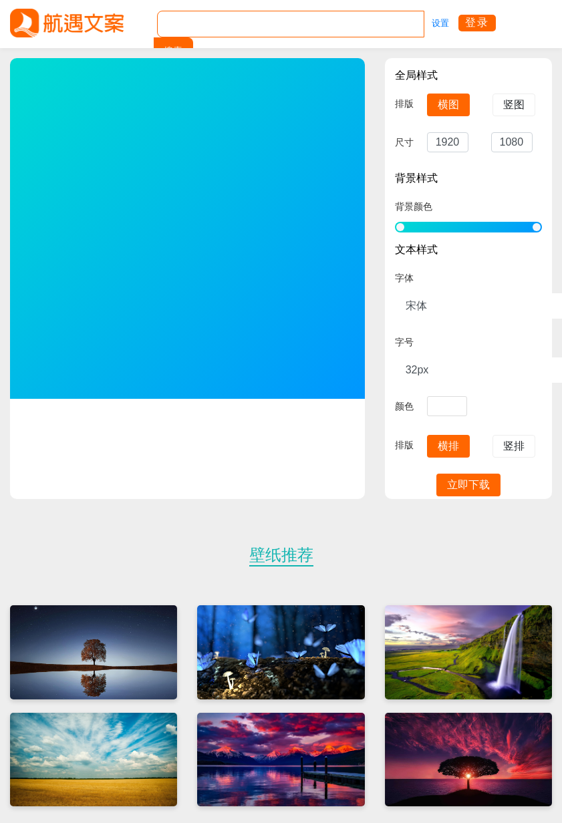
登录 (477, 22)
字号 (404, 342)
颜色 (404, 406)
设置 (440, 23)
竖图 (514, 104)
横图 (448, 104)
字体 (404, 278)
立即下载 (468, 484)
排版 (404, 103)
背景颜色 (413, 206)
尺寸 (404, 142)
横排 (448, 446)
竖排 (514, 446)
